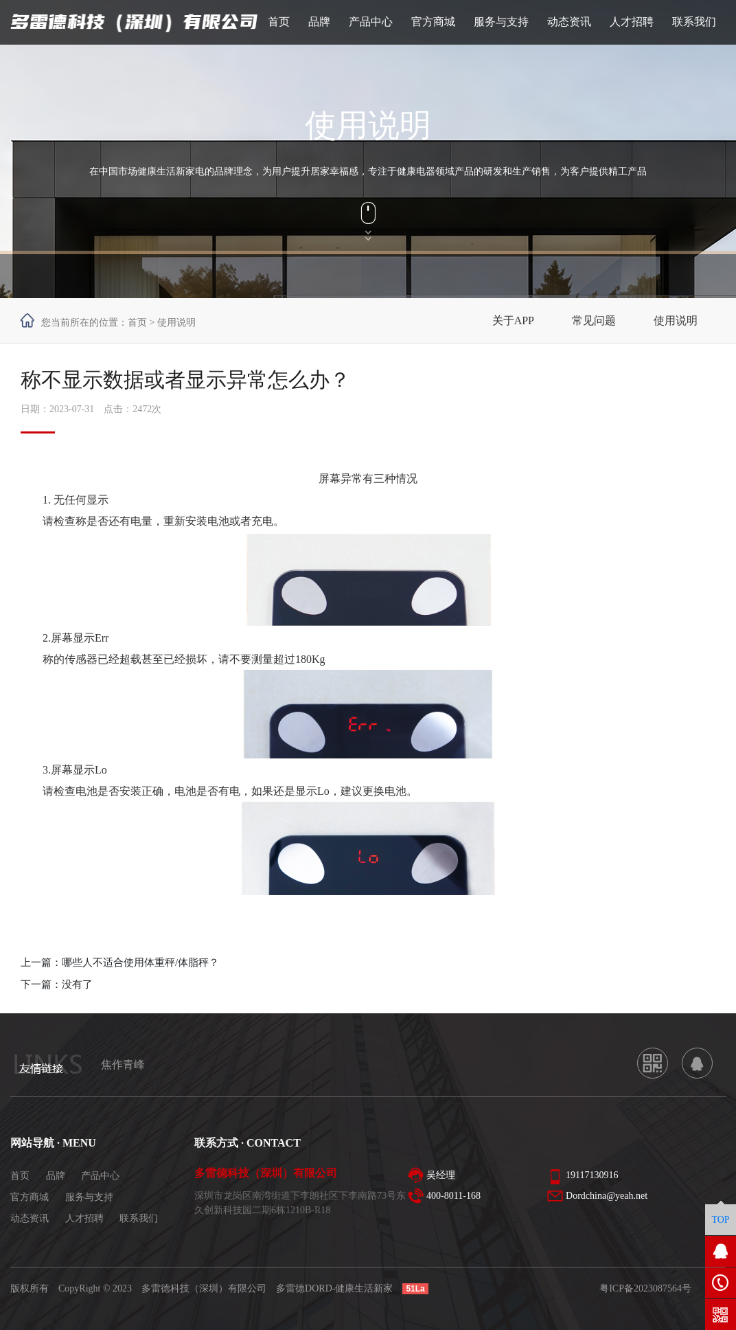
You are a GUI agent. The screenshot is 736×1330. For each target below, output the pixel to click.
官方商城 (29, 1197)
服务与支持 (89, 1197)
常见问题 (594, 320)
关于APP (513, 320)
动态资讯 (29, 1218)
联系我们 (138, 1218)
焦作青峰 (123, 1064)
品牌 (55, 1176)
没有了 (77, 984)
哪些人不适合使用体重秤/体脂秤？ (140, 962)
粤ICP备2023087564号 (645, 1288)
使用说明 (676, 320)
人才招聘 (84, 1218)
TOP (720, 1220)
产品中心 (100, 1176)
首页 (137, 322)
